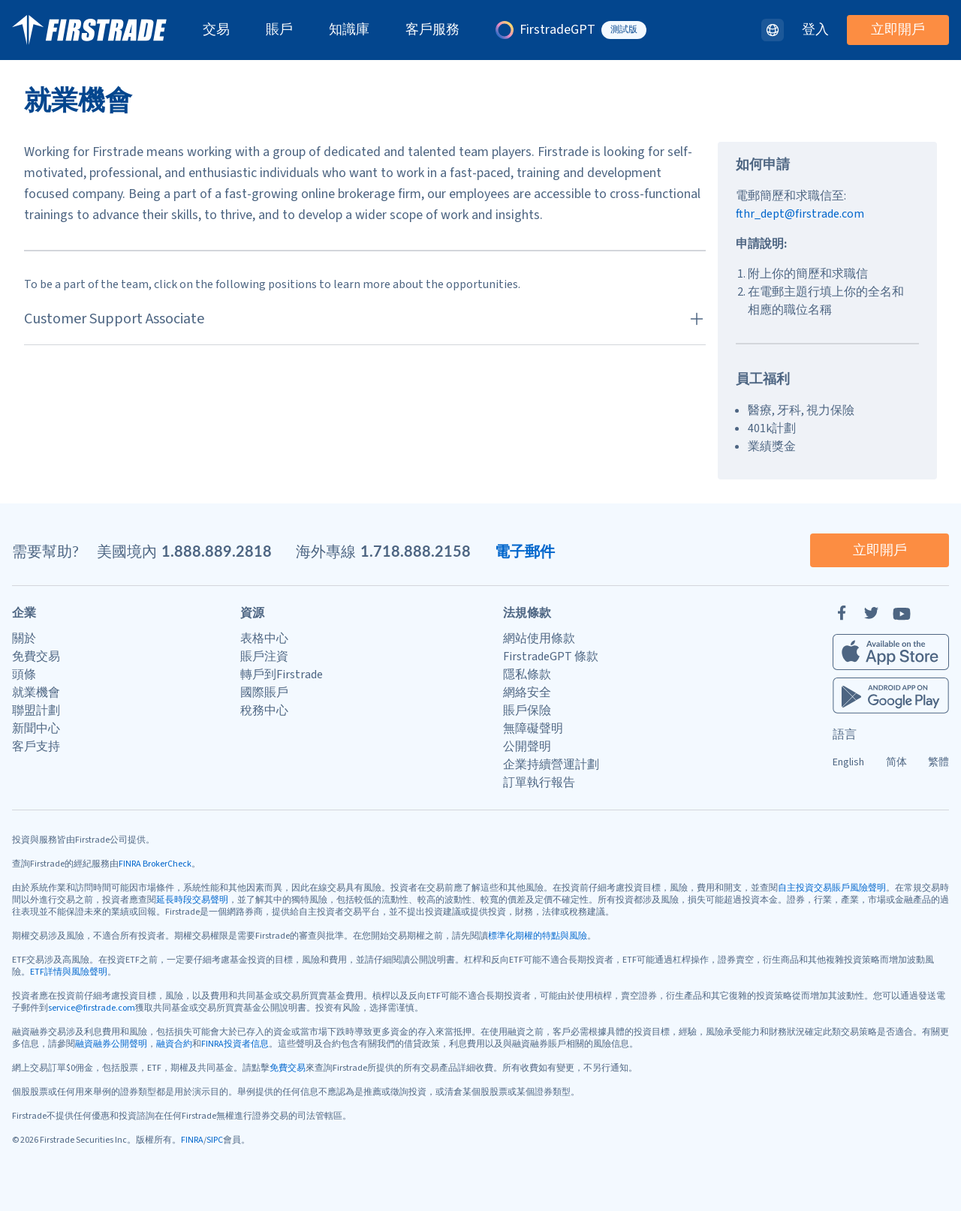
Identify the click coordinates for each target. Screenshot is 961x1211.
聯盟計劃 (36, 710)
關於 (24, 638)
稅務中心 (264, 710)
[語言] (772, 30)
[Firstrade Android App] (891, 696)
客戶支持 (36, 746)
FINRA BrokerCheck (155, 864)
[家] (89, 30)
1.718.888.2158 (415, 550)
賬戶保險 (527, 710)
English (848, 762)
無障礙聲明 (533, 728)
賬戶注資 (264, 656)
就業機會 (36, 692)
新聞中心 (36, 728)
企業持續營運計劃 (551, 764)
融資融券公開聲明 (111, 1044)
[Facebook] (842, 613)
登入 (815, 30)
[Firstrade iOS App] (891, 652)
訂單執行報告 (539, 782)
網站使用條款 (539, 638)
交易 (216, 30)
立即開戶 (898, 29)
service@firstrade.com (91, 1008)
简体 (896, 762)
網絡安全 (527, 692)
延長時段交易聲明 (192, 900)
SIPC (214, 1140)
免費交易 (36, 656)
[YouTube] (902, 613)
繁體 (938, 762)
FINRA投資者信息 (235, 1044)
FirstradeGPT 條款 (550, 656)
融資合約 (174, 1044)
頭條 (24, 674)
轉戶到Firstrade (281, 674)
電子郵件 (525, 550)
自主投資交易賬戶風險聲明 (832, 888)
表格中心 (264, 638)
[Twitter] (872, 613)
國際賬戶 (264, 692)
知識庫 (349, 30)
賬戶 (279, 30)
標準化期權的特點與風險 (537, 936)
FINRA (192, 1140)
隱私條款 (527, 674)
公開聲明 (527, 746)
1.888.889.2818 (216, 550)
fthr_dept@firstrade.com (800, 214)
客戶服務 (432, 30)
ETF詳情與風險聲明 (68, 972)
